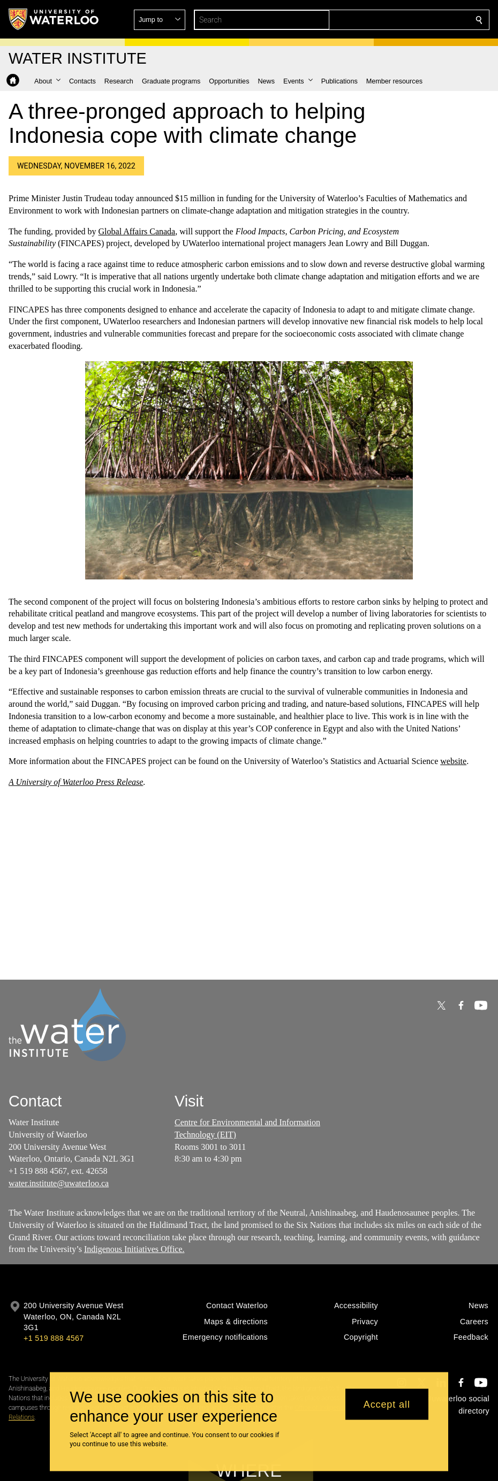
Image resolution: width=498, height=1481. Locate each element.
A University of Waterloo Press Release (76, 782)
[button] (401, 19)
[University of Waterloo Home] (54, 19)
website (453, 761)
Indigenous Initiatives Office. (134, 1249)
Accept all (387, 1404)
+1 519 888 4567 (54, 1338)
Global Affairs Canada (137, 231)
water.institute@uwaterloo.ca (59, 1183)
